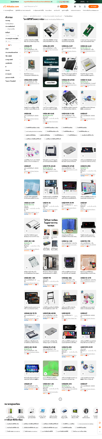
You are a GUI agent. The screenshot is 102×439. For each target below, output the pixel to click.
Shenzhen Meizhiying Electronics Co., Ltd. (88, 209)
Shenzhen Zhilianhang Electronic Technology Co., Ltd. (88, 174)
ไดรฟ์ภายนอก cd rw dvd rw (13, 431)
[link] (100, 423)
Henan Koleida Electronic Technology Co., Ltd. (32, 83)
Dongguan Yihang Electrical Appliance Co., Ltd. (88, 85)
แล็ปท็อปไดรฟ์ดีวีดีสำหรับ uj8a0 (30, 427)
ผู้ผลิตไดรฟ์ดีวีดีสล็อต (30, 135)
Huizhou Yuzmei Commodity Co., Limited (69, 244)
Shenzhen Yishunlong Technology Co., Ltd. (51, 209)
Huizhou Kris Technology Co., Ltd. (69, 281)
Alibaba (25, 16)
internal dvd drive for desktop (85, 424)
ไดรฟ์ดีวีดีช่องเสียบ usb (68, 131)
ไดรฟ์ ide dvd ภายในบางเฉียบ (79, 431)
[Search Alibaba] (40, 6)
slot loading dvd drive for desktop (33, 131)
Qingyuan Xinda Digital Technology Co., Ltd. (69, 85)
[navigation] (12, 207)
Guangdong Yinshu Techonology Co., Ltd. (69, 51)
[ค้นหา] (64, 6)
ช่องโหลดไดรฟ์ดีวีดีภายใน (12, 427)
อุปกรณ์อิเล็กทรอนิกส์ (35, 16)
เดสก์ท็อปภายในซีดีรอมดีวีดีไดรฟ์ (33, 139)
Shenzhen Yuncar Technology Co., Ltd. (32, 318)
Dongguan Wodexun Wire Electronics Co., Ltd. (32, 249)
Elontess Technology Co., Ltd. (69, 169)
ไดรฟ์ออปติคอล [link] (69, 16)
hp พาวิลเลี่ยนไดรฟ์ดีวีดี (46, 431)
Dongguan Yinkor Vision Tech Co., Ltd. (69, 318)
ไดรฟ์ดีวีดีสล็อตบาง (58, 135)
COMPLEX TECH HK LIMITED (88, 244)
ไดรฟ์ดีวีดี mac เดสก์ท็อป (67, 424)
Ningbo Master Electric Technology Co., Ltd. (51, 317)
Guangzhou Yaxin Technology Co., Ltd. (51, 49)
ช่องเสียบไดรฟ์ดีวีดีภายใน (87, 135)
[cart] (80, 6)
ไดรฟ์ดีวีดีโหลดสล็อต (66, 127)
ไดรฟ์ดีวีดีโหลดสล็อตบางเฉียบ (32, 127)
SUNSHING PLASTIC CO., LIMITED (32, 212)
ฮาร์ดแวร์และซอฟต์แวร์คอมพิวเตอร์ (52, 16)
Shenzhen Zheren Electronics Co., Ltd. (32, 283)
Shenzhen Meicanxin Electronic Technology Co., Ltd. (69, 208)
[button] (58, 6)
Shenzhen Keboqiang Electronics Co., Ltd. (88, 51)
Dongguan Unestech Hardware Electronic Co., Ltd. (51, 171)
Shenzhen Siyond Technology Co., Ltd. (32, 51)
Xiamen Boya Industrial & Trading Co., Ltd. (51, 284)
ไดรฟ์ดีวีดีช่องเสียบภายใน (51, 131)
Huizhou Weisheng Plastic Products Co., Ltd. (88, 281)
